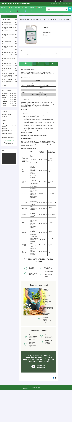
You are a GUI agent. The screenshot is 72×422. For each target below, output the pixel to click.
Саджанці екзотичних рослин (9, 28)
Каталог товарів (6, 19)
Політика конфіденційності (43, 388)
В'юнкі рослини (7, 41)
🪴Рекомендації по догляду (7, 11)
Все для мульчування (9, 73)
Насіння (5, 70)
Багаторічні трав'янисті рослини (9, 55)
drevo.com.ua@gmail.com (8, 140)
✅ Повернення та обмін (28, 7)
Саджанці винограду (8, 52)
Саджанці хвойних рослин (8, 31)
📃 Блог (27, 11)
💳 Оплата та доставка (14, 7)
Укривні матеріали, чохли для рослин (8, 76)
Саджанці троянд (8, 49)
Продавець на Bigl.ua (36, 387)
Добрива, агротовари (9, 65)
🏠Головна (3, 7)
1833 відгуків (59, 1)
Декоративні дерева (8, 60)
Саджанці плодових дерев (8, 47)
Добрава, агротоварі (8, 81)
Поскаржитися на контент (32, 388)
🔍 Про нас (33, 11)
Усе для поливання (8, 79)
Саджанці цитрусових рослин (9, 35)
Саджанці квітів (7, 63)
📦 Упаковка (39, 7)
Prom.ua (43, 386)
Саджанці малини (8, 24)
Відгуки (4, 85)
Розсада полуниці (8, 22)
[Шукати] (66, 9)
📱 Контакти (19, 11)
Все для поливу (7, 68)
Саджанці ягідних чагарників (8, 38)
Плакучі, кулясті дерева (9, 58)
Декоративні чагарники (9, 43)
